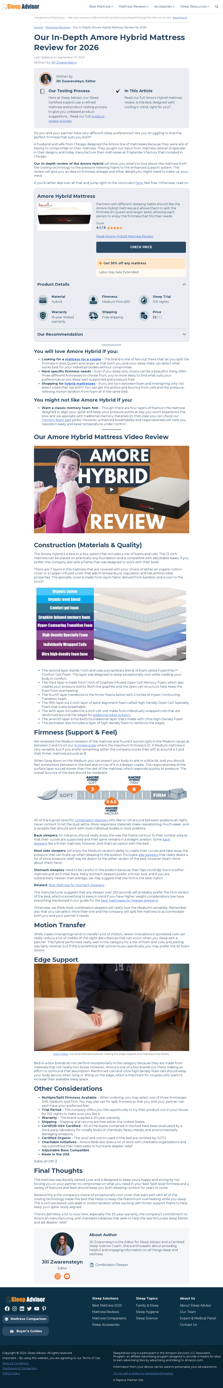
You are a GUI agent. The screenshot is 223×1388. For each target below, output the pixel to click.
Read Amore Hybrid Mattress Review (124, 236)
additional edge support (112, 715)
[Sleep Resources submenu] (194, 6)
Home (38, 27)
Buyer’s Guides (26, 1331)
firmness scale (85, 745)
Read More (180, 17)
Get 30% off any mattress (124, 263)
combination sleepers (91, 820)
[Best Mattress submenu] (101, 6)
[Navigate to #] (217, 7)
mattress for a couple (83, 359)
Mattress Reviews (58, 27)
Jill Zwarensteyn (64, 62)
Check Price (141, 247)
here (139, 183)
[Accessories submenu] (164, 6)
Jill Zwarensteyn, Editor (76, 81)
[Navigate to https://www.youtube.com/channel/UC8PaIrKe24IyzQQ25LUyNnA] (67, 1276)
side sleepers (148, 855)
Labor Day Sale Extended (118, 272)
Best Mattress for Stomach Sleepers (76, 885)
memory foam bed (56, 420)
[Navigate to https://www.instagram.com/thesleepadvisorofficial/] (58, 1276)
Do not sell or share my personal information (143, 1373)
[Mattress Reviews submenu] (133, 6)
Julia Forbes (60, 1053)
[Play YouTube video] (111, 489)
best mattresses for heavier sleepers (129, 900)
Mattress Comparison (25, 1319)
